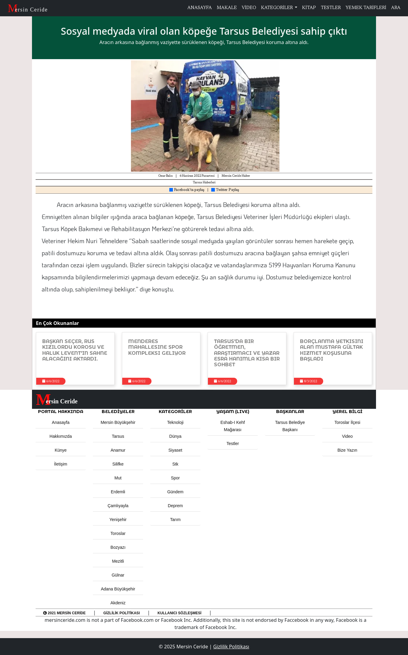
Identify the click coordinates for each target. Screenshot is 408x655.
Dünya (175, 436)
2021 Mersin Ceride (64, 613)
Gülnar (118, 575)
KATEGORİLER (277, 8)
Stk (175, 464)
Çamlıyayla (117, 505)
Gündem (175, 491)
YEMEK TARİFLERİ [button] (366, 8)
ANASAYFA (199, 8)
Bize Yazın (347, 450)
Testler (232, 443)
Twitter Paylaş (225, 190)
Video (347, 436)
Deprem (175, 505)
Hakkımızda (60, 436)
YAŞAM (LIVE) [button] (232, 411)
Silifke (117, 464)
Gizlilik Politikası (122, 613)
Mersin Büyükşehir (117, 422)
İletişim (60, 464)
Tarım (175, 519)
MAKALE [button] (227, 8)
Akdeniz (118, 602)
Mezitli (118, 561)
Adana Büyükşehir (118, 589)
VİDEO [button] (249, 8)
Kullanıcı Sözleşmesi (179, 613)
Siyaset (175, 450)
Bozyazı (118, 547)
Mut (117, 477)
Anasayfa (60, 422)
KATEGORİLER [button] (175, 411)
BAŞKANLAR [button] (290, 411)
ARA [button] (395, 8)
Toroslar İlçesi (347, 422)
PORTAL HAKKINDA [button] (60, 411)
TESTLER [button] (331, 8)
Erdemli (118, 491)
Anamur (117, 450)
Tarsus (118, 436)
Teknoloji (175, 422)
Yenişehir (117, 519)
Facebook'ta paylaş (186, 190)
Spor (175, 477)
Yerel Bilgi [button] (347, 411)
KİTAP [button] (309, 8)
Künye (61, 450)
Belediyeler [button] (118, 411)
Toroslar (118, 533)
